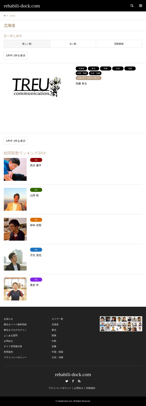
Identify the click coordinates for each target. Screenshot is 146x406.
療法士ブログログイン (15, 330)
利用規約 (8, 352)
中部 (54, 341)
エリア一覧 (57, 319)
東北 (54, 330)
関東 (54, 335)
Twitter (66, 381)
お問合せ (8, 341)
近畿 (54, 346)
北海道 (55, 324)
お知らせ (8, 319)
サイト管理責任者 (13, 346)
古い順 (72, 43)
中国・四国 (57, 352)
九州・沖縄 (57, 357)
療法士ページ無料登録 (15, 324)
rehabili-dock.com (73, 374)
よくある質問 (10, 335)
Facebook (73, 381)
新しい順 (26, 43)
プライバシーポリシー (15, 357)
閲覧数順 (119, 43)
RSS (79, 381)
